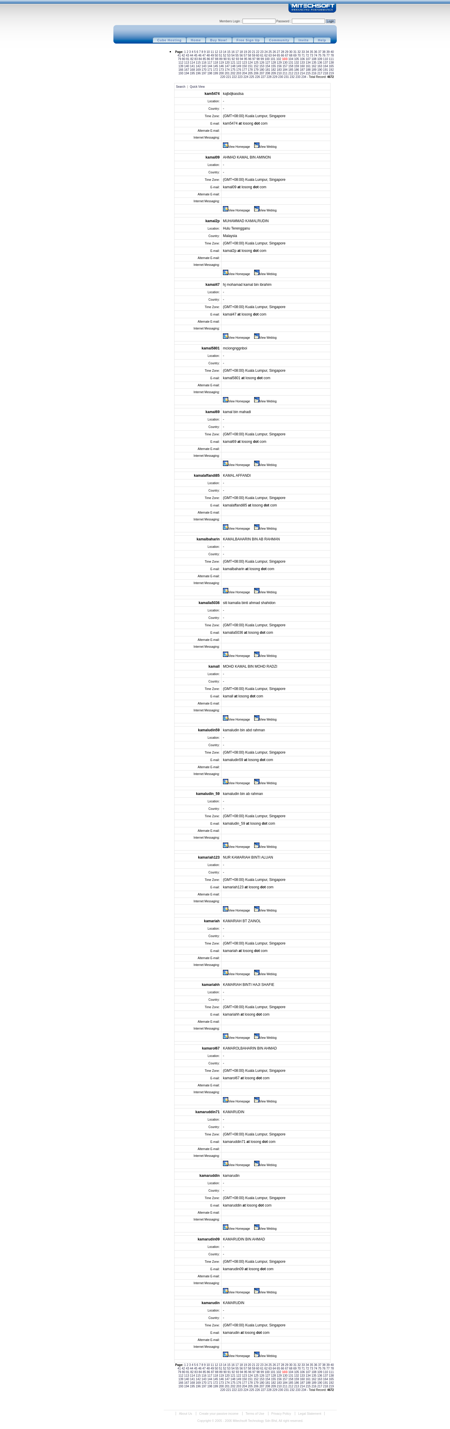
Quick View (197, 86)
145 (216, 66)
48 (209, 55)
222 (234, 77)
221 (229, 77)
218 (326, 73)
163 (320, 66)
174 (227, 69)
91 (229, 59)
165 (331, 66)
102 (279, 59)
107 (308, 59)
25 (270, 52)
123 (245, 62)
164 (326, 66)
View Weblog (265, 146)
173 (221, 69)
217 (320, 73)
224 (246, 77)
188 (308, 69)
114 (193, 62)
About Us (185, 1413)
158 (291, 66)
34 (308, 52)
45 (196, 55)
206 (256, 73)
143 (204, 66)
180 (262, 69)
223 (240, 77)
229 (275, 77)
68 (291, 55)
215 (308, 73)
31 (295, 52)
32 (300, 52)
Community (279, 40)
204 (245, 73)
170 (204, 69)
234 (304, 77)
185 (291, 69)
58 (250, 55)
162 (314, 66)
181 (268, 69)
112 (181, 62)
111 (331, 59)
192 (331, 69)
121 (233, 62)
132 (297, 62)
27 (279, 52)
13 (221, 52)
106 (303, 59)
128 (274, 62)
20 (250, 52)
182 (274, 69)
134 (308, 62)
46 (200, 55)
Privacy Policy (281, 1413)
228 (269, 77)
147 (227, 66)
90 (225, 59)
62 (266, 55)
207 (262, 73)
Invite (303, 40)
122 (239, 62)
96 (250, 59)
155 (274, 66)
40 (332, 52)
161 (308, 66)
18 (242, 52)
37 (320, 52)
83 (196, 59)
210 (279, 73)
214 (303, 73)
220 (223, 77)
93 (238, 59)
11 (213, 52)
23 (262, 52)
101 (273, 59)
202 (233, 73)
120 (227, 62)
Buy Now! (218, 40)
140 (187, 66)
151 (251, 66)
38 (324, 52)
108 (314, 59)
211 (285, 73)
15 (229, 52)
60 (258, 55)
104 (291, 59)
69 (295, 55)
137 (326, 62)
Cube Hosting (169, 40)
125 (256, 62)
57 (246, 55)
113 (187, 62)
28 (283, 52)
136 (320, 62)
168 (193, 69)
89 (221, 59)
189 (314, 69)
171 (210, 69)
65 (279, 55)
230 (281, 77)
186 (297, 69)
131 (291, 62)
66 (283, 55)
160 (303, 66)
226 (258, 77)
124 (251, 62)
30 (291, 52)
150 (245, 66)
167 (187, 69)
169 (199, 69)
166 (181, 69)
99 (263, 59)
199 (216, 73)
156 (279, 66)
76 (324, 55)
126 (262, 62)
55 (237, 55)
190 (320, 69)
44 (192, 55)
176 (239, 69)
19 (246, 52)
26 (275, 52)
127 (268, 62)
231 (286, 77)
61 (262, 55)
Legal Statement (309, 1413)
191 (326, 69)
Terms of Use (255, 1413)
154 (268, 66)
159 (297, 66)
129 (279, 62)
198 (210, 73)
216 (314, 73)
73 (312, 55)
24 (266, 52)
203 (239, 73)
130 (285, 62)
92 (234, 59)
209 (274, 73)
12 (217, 52)
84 (201, 59)
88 (217, 59)
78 (332, 55)
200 (221, 73)
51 (221, 55)
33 (304, 52)
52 (225, 55)
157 (285, 66)
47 (204, 55)
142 (199, 66)
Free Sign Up (248, 40)
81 (188, 59)
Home (196, 40)
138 (331, 62)
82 (192, 59)
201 (227, 73)
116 (204, 62)
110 (326, 59)
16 (233, 52)
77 (328, 55)
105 (297, 59)
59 (254, 55)
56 (242, 55)
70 (300, 55)
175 (233, 69)
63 (270, 55)
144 (210, 66)
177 (245, 69)
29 (287, 52)
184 (285, 69)
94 (242, 59)
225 (252, 77)
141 (193, 66)
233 (298, 77)
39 (328, 52)
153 (262, 66)
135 (314, 62)
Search (180, 86)
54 (233, 55)
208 (268, 73)
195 (193, 73)
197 (204, 73)
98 (259, 59)
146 (221, 66)
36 (316, 52)
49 (213, 55)
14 (225, 52)
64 (275, 55)
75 (320, 55)
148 (233, 66)
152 (256, 66)
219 (331, 73)
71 (304, 55)
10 (209, 52)
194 (187, 73)
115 (199, 62)
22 (258, 52)
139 (181, 66)
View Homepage (236, 146)
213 (297, 73)
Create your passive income (218, 1413)
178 (251, 69)
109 (320, 59)
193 (181, 73)
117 (210, 62)
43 (188, 55)
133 (303, 62)
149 (239, 66)
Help (322, 40)
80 (184, 59)
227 (263, 77)
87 (213, 59)
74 (316, 55)
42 (184, 55)
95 (246, 59)
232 (292, 77)
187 (303, 69)
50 (217, 55)
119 (221, 62)
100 (267, 59)
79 (180, 59)
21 (254, 52)
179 (256, 69)
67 (287, 55)
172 (216, 69)
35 (312, 52)
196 (199, 73)
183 (279, 69)
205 (251, 73)
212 (291, 73)
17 (237, 52)
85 (205, 59)
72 (308, 55)
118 (216, 62)
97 (254, 59)
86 (209, 59)
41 (179, 55)
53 (229, 55)
